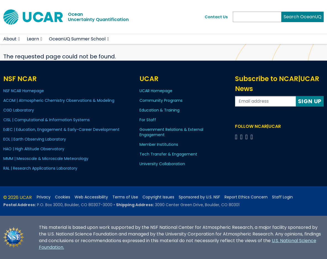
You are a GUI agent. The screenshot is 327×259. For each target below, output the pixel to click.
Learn (33, 39)
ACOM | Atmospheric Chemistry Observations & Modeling (58, 100)
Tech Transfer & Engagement (168, 154)
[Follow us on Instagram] (247, 136)
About (10, 39)
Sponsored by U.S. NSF (199, 197)
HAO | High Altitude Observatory (33, 149)
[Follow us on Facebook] (237, 136)
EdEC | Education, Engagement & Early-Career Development (61, 129)
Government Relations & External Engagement (171, 132)
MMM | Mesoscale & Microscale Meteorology (45, 158)
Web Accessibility (91, 197)
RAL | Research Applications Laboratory (40, 168)
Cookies (62, 197)
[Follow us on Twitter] (242, 136)
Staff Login (282, 197)
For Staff (147, 120)
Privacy (44, 197)
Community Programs (161, 100)
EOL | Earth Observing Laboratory (34, 139)
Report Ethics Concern (246, 197)
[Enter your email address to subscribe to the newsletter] (265, 101)
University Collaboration (162, 164)
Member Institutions (158, 144)
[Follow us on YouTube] (252, 136)
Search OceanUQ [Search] (302, 17)
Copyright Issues (158, 197)
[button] (19, 39)
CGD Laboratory (18, 110)
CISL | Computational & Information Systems (46, 120)
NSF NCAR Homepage (23, 91)
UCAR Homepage (155, 91)
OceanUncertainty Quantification (98, 17)
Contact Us (216, 17)
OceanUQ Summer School (77, 39)
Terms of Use (125, 197)
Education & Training (159, 110)
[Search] (257, 17)
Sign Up (310, 101)
